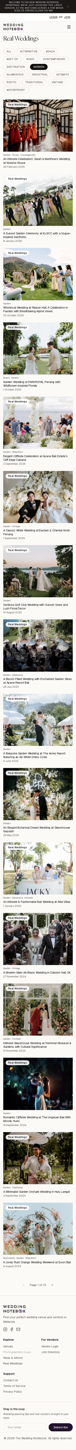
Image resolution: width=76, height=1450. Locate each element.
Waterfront (16, 90)
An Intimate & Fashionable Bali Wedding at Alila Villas (36, 902)
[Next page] (52, 1285)
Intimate (62, 74)
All (9, 51)
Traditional (34, 82)
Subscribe (61, 1427)
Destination (16, 67)
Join (67, 17)
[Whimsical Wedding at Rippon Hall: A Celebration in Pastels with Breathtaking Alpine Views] (38, 274)
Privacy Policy (12, 1391)
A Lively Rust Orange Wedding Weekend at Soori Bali (37, 1262)
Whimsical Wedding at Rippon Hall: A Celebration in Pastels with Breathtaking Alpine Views (35, 309)
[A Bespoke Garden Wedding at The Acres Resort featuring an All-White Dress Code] (38, 720)
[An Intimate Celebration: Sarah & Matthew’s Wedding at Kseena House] (38, 126)
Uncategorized (27, 154)
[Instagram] (5, 1329)
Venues (8, 1346)
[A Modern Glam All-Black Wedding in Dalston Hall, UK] (38, 939)
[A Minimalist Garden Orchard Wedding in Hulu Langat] (38, 1158)
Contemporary (54, 59)
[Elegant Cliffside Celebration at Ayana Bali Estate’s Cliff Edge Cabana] (38, 423)
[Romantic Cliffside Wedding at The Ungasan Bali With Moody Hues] (38, 1084)
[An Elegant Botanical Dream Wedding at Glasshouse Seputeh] (38, 794)
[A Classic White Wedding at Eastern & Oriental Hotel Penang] (38, 497)
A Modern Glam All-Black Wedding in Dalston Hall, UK (37, 972)
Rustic (12, 82)
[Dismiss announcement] (68, 6)
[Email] (18, 1329)
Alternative (29, 51)
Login (54, 17)
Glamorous (15, 74)
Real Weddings (12, 1363)
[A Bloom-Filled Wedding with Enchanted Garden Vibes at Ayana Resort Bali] (38, 645)
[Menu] (69, 27)
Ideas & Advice (13, 1358)
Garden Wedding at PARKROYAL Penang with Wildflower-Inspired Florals (31, 383)
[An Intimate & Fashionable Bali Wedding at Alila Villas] (38, 868)
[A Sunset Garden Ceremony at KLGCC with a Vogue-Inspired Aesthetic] (38, 200)
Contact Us (10, 1380)
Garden (38, 67)
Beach (50, 51)
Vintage (57, 82)
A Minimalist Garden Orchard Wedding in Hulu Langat (36, 1192)
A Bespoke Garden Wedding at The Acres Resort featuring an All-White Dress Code (34, 755)
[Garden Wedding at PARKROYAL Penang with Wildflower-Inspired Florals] (38, 348)
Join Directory (50, 1352)
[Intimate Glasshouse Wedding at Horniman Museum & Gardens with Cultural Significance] (38, 1009)
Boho (30, 59)
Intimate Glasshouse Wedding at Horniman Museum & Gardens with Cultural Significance (37, 1045)
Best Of (12, 59)
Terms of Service (14, 1386)
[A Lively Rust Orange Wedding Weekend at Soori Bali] (38, 1229)
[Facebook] (12, 1329)
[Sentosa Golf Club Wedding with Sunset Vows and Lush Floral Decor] (38, 571)
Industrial (40, 74)
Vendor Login (50, 1346)
